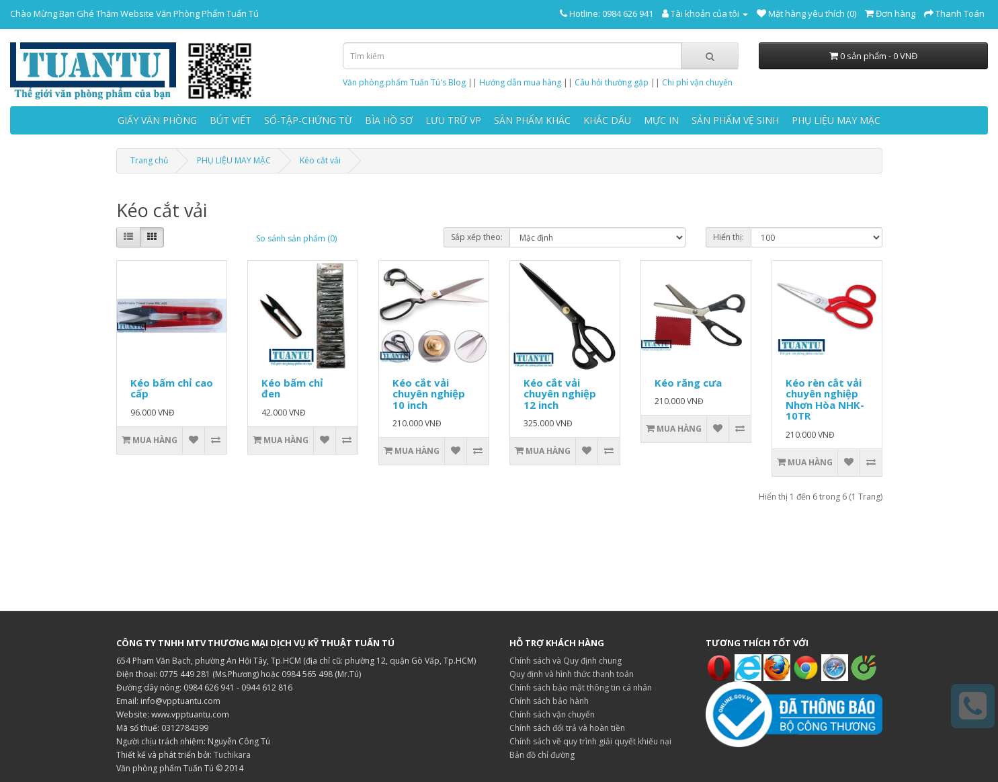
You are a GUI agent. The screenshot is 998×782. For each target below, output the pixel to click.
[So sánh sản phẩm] (215, 440)
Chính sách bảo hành (549, 701)
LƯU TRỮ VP (453, 120)
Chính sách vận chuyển (552, 714)
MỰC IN (661, 120)
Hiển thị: (728, 237)
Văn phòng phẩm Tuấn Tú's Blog (404, 82)
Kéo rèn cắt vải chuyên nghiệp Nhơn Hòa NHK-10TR (825, 399)
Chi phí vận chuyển (697, 82)
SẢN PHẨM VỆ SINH (735, 120)
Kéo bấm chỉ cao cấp (171, 388)
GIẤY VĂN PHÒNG (157, 120)
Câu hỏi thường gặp (612, 82)
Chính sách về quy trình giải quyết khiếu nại (590, 741)
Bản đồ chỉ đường (542, 754)
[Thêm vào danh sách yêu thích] (193, 440)
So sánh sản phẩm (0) (296, 238)
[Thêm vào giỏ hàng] (150, 440)
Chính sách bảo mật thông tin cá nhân (580, 687)
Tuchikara (232, 754)
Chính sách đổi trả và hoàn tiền (567, 728)
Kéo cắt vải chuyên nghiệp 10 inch (428, 394)
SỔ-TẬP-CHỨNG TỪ (308, 120)
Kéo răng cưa (688, 382)
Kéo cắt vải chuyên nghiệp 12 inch (560, 394)
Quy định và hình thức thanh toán (571, 674)
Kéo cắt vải (320, 160)
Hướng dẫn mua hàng (520, 82)
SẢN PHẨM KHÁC (532, 120)
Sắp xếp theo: (477, 237)
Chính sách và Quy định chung (565, 660)
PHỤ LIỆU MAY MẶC (836, 120)
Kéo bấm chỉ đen (292, 388)
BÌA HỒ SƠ (389, 120)
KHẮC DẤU (607, 120)
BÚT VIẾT (230, 120)
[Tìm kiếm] (710, 55)
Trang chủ (149, 160)
